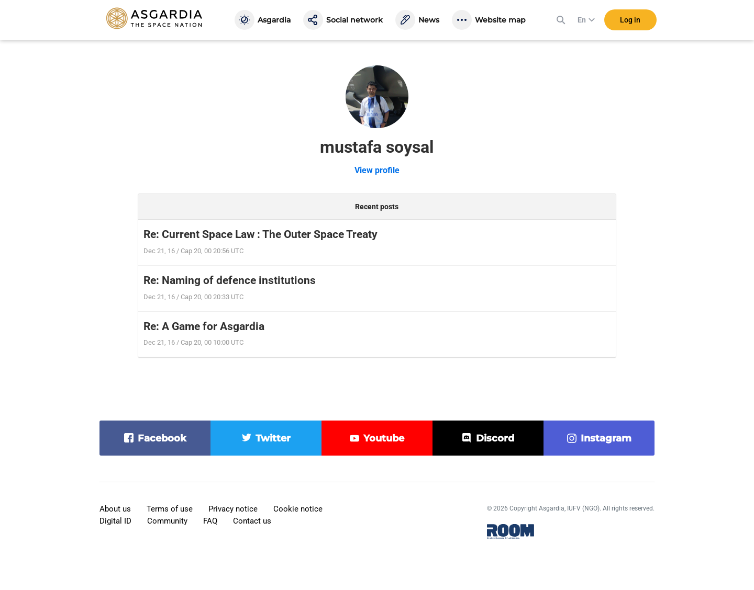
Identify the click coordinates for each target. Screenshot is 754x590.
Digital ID (115, 521)
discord (495, 438)
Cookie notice (298, 509)
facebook (162, 438)
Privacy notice (233, 509)
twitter (273, 438)
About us (115, 509)
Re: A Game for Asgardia (203, 326)
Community (167, 521)
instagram (606, 438)
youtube (383, 438)
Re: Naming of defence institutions (229, 280)
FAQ (210, 521)
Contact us (252, 521)
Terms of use (170, 509)
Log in (630, 20)
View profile (377, 170)
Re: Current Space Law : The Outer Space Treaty (260, 234)
